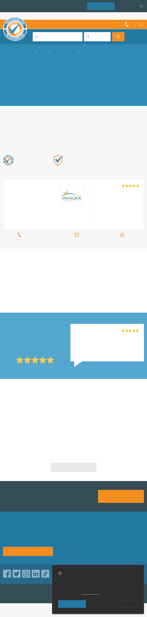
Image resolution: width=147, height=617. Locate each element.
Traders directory (129, 536)
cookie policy (90, 593)
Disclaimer (95, 543)
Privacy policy (68, 536)
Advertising (125, 530)
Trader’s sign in (134, 15)
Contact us (66, 543)
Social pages (97, 549)
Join (101, 5)
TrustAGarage (51, 593)
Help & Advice (98, 536)
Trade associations (101, 530)
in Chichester (96, 273)
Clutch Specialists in (48, 403)
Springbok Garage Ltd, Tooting (96, 330)
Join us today (121, 496)
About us (65, 530)
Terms (63, 549)
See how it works (28, 551)
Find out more (94, 170)
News (122, 543)
